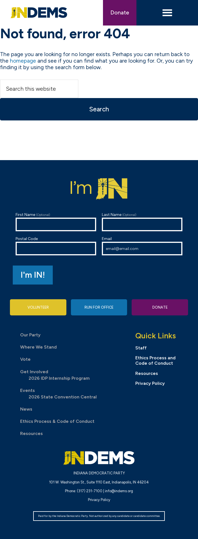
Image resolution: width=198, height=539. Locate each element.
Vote (25, 359)
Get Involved (34, 371)
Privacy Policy (150, 383)
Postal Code (56, 245)
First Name (56, 221)
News (26, 409)
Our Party (30, 335)
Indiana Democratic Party (39, 12)
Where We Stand (38, 347)
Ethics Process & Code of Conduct (57, 421)
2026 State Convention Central (63, 397)
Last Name (142, 221)
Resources (31, 433)
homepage (23, 61)
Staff (141, 348)
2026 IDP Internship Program (59, 378)
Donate (119, 12)
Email (142, 245)
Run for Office (99, 307)
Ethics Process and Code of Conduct (155, 360)
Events (27, 390)
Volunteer (38, 307)
